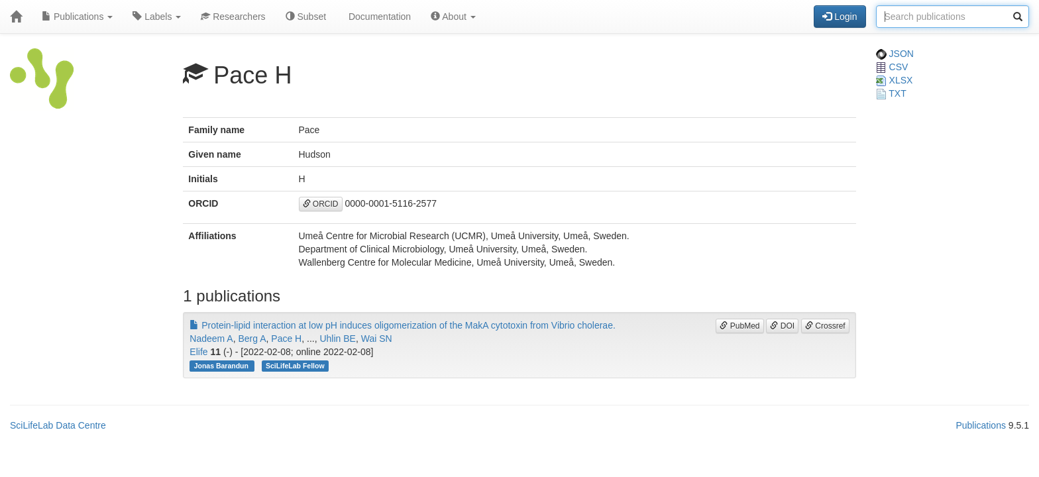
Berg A (252, 338)
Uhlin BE (337, 338)
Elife (198, 351)
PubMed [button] (739, 326)
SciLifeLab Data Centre (58, 425)
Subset (306, 16)
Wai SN (376, 338)
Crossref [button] (825, 326)
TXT (891, 93)
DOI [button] (782, 326)
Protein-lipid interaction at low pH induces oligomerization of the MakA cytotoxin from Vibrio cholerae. (403, 325)
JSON (895, 53)
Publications (77, 16)
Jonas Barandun (222, 366)
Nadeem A (211, 338)
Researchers (233, 16)
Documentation (378, 16)
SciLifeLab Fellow (295, 366)
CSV (892, 67)
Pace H (286, 338)
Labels (157, 16)
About (453, 16)
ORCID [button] (321, 204)
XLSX (894, 80)
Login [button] (839, 16)
